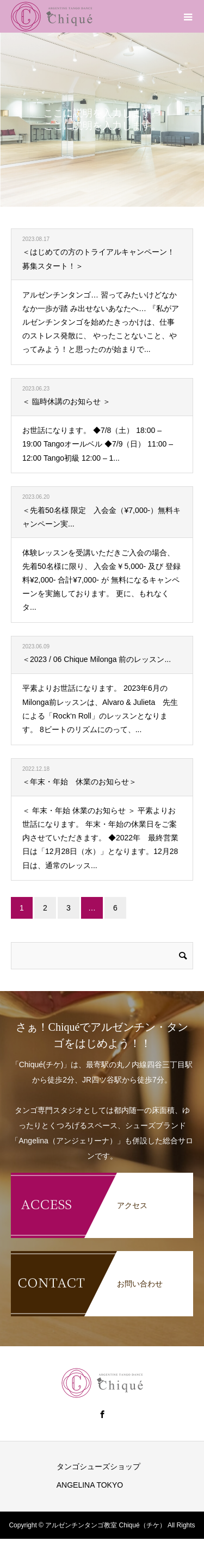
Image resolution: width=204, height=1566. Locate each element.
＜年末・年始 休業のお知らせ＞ (79, 781)
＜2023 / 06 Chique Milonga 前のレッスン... (96, 659)
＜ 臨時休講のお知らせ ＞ (66, 401)
